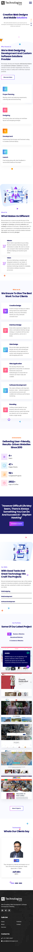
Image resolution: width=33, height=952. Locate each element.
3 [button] (31, 25)
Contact (19, 924)
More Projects (16, 808)
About (2, 924)
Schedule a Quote (16, 524)
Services (3, 927)
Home (2, 921)
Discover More (8, 77)
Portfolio (19, 921)
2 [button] (31, 23)
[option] (16, 21)
